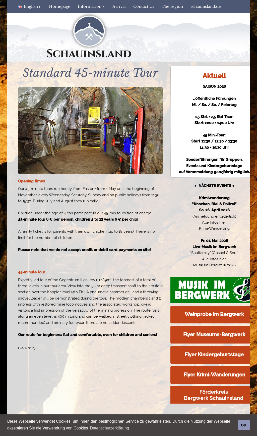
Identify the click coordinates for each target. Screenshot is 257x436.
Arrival (119, 6)
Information (91, 6)
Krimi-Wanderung (214, 228)
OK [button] (243, 425)
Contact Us (143, 6)
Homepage (59, 6)
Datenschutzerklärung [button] (109, 428)
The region (172, 6)
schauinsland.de (205, 6)
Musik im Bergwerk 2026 (214, 265)
